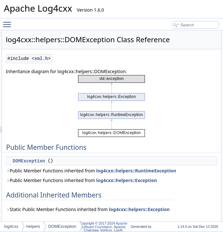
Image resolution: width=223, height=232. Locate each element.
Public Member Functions (193, 34)
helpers (33, 226)
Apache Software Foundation (104, 225)
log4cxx (11, 226)
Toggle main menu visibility (8, 21)
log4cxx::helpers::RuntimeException (126, 208)
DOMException (109, 184)
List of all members (187, 69)
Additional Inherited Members (196, 48)
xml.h (121, 67)
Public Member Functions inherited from (126, 201)
